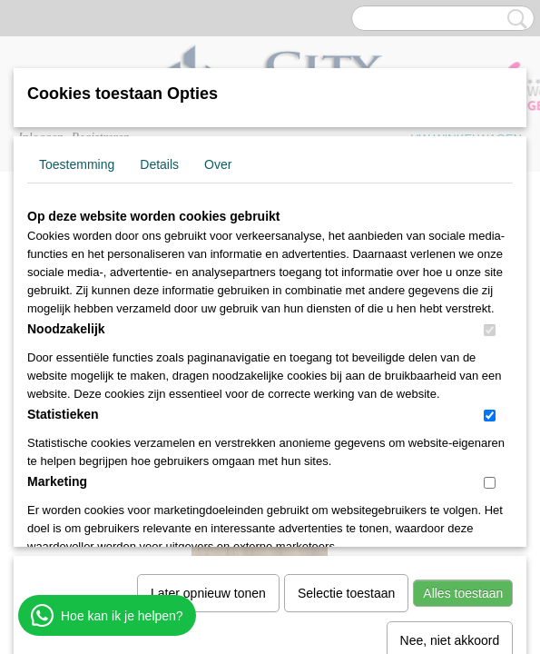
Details (159, 164)
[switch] (490, 330)
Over (217, 164)
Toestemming (76, 164)
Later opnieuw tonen (208, 405)
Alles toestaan (463, 405)
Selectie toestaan (346, 405)
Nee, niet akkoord (450, 452)
